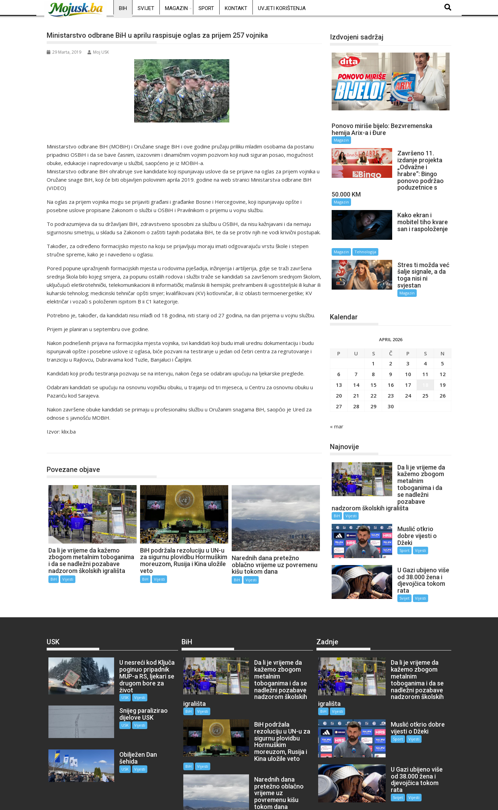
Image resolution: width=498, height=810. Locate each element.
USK (114, 664)
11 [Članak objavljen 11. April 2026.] (425, 347)
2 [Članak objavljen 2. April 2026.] (390, 336)
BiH (123, 8)
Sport (206, 8)
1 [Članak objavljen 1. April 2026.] (373, 336)
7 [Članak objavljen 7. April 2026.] (356, 347)
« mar (336, 399)
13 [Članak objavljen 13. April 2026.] (339, 357)
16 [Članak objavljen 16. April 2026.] (391, 357)
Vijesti (67, 579)
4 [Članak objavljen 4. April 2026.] (425, 336)
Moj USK (98, 52)
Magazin (176, 8)
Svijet (146, 8)
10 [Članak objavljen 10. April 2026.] (408, 347)
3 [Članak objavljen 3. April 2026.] (407, 336)
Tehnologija (421, 229)
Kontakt (236, 8)
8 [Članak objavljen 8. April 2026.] (373, 347)
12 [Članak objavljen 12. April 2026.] (443, 347)
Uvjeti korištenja (282, 8)
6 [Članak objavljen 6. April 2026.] (338, 347)
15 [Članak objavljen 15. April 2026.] (373, 357)
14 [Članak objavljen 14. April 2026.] (356, 357)
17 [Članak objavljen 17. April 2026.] (408, 357)
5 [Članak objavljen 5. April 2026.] (442, 336)
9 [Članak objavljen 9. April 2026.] (390, 347)
